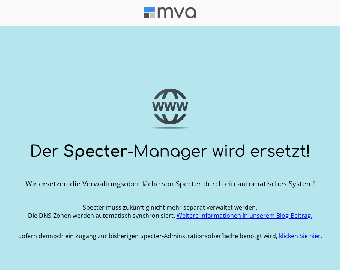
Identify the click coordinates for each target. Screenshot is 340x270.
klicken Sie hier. (300, 236)
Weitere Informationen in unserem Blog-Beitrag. (244, 216)
